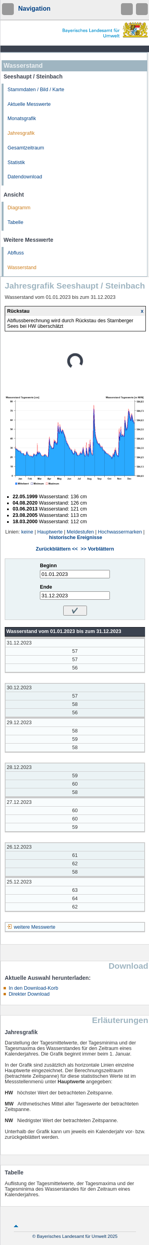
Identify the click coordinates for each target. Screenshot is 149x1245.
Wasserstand (22, 267)
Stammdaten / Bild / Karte (36, 89)
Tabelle (15, 222)
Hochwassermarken (120, 532)
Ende (46, 587)
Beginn (48, 565)
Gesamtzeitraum (26, 148)
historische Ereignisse (75, 537)
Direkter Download (29, 994)
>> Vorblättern (97, 549)
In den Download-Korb (33, 988)
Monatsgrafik (22, 118)
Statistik (16, 162)
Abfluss (16, 253)
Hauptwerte (49, 532)
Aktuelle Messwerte (29, 104)
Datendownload (25, 177)
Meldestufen (80, 532)
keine (27, 532)
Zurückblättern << (57, 549)
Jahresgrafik (21, 133)
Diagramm (19, 207)
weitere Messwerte (34, 927)
